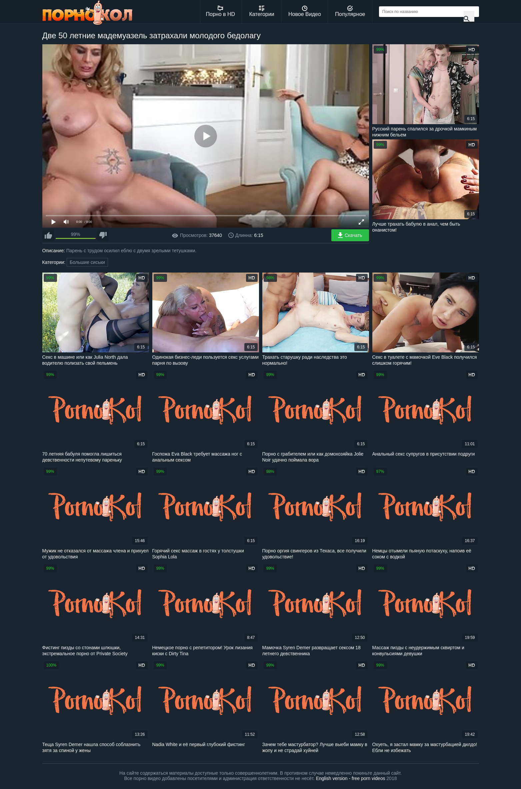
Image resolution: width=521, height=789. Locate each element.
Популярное (350, 11)
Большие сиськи (87, 262)
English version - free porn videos (350, 778)
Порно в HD (220, 11)
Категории (261, 11)
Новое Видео (304, 11)
